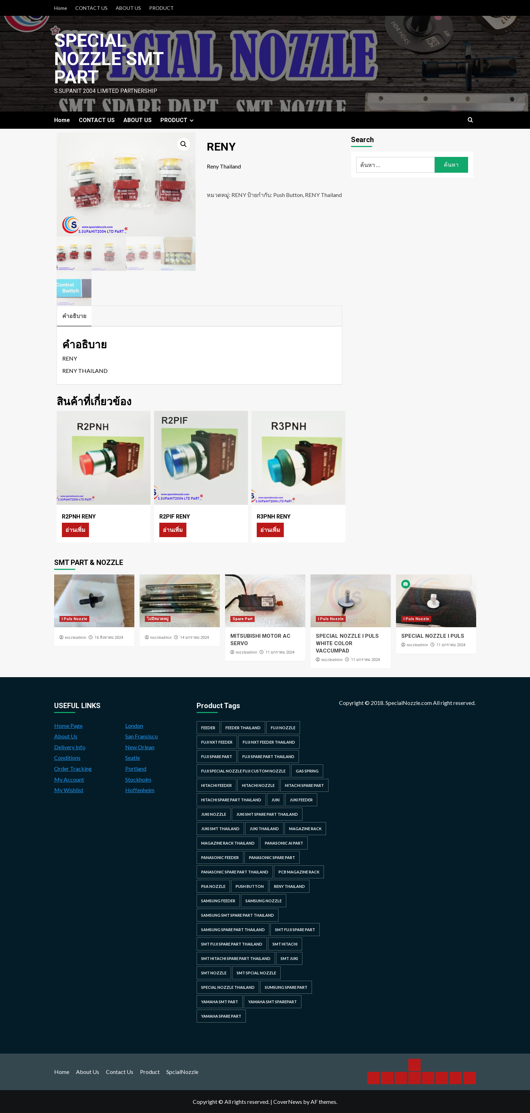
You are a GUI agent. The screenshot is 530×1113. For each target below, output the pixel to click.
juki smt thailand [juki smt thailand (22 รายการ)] (220, 828)
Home (60, 8)
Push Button (288, 194)
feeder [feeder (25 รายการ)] (208, 727)
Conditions (67, 757)
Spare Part (242, 619)
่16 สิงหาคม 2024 (109, 637)
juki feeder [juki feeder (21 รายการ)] (301, 799)
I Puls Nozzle (74, 619)
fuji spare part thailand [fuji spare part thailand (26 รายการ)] (268, 756)
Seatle (132, 757)
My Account (69, 779)
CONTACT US (91, 8)
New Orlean (139, 747)
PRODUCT (161, 8)
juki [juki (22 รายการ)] (276, 799)
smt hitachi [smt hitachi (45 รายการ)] (285, 944)
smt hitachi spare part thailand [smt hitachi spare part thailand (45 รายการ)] (235, 958)
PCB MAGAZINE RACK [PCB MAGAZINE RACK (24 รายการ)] (299, 872)
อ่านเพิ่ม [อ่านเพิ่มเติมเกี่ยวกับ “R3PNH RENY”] (270, 529)
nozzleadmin (75, 637)
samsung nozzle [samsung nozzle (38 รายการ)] (263, 900)
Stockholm (138, 779)
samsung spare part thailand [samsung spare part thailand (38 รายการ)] (233, 929)
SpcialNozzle (182, 1071)
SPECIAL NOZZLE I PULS (432, 636)
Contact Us (119, 1071)
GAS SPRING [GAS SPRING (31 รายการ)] (307, 771)
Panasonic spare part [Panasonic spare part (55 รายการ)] (272, 857)
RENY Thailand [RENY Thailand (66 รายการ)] (289, 886)
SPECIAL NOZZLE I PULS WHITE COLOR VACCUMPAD (347, 643)
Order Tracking (73, 768)
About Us (65, 736)
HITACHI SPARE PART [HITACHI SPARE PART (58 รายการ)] (304, 785)
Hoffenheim (139, 790)
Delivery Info (69, 747)
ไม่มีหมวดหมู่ (157, 619)
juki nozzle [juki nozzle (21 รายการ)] (213, 814)
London (134, 725)
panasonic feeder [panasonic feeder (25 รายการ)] (220, 857)
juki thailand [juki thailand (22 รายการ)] (264, 828)
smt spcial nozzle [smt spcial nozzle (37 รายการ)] (256, 973)
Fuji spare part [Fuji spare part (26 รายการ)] (216, 756)
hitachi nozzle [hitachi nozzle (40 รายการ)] (258, 785)
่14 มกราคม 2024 (194, 637)
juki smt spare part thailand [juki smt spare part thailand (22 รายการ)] (267, 814)
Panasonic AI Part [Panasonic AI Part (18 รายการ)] (284, 843)
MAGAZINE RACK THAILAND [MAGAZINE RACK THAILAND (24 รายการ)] (228, 843)
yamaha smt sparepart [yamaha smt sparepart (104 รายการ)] (272, 1001)
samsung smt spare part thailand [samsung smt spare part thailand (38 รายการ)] (237, 915)
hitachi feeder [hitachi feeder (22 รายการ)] (216, 785)
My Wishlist (68, 790)
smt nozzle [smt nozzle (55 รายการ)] (213, 973)
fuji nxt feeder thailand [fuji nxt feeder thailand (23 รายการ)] (269, 742)
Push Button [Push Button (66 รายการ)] (250, 886)
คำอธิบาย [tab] (74, 315)
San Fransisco (141, 736)
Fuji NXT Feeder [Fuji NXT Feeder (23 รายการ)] (216, 742)
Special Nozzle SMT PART (109, 59)
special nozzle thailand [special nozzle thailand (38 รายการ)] (228, 987)
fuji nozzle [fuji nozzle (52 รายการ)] (283, 727)
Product (150, 1071)
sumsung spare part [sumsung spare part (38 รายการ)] (286, 987)
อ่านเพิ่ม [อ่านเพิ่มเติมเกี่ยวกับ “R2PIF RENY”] (173, 529)
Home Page (68, 725)
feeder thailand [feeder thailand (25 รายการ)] (243, 727)
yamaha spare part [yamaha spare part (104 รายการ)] (221, 1016)
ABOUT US (128, 8)
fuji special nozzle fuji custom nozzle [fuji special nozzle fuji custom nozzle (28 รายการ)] (243, 771)
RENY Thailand (323, 194)
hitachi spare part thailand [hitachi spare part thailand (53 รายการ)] (231, 799)
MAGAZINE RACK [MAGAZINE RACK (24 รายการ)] (305, 828)
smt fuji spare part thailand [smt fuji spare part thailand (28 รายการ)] (231, 944)
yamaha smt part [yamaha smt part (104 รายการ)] (219, 1001)
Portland (135, 768)
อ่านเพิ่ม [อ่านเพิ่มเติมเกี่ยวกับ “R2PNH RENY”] (75, 529)
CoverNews (287, 1101)
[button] (183, 144)
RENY (238, 194)
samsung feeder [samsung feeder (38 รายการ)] (218, 900)
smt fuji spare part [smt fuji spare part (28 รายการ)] (295, 929)
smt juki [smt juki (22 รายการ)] (289, 958)
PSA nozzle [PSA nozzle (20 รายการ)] (213, 886)
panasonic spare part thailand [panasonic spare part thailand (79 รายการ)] (234, 872)
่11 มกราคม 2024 (280, 652)
